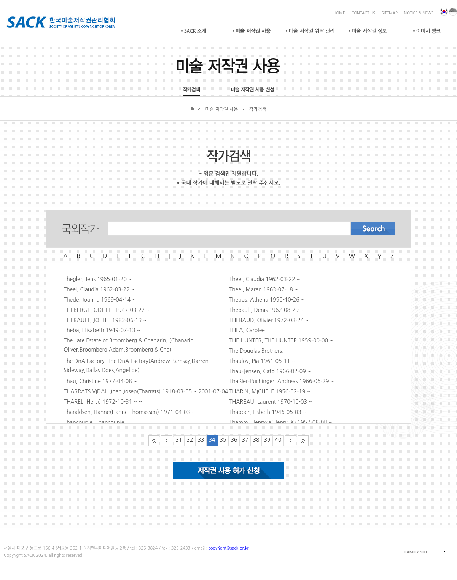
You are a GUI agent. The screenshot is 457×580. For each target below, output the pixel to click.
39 (267, 440)
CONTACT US (363, 13)
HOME (339, 13)
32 (190, 440)
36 (234, 440)
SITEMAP (390, 13)
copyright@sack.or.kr (229, 548)
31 (179, 440)
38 (256, 440)
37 (245, 440)
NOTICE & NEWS (418, 13)
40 (278, 440)
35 (223, 440)
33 (201, 440)
